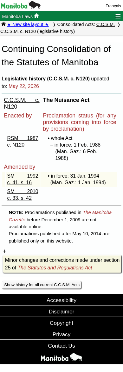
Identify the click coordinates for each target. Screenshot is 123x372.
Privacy (62, 334)
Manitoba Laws (20, 16)
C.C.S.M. (105, 24)
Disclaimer (61, 311)
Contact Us (61, 346)
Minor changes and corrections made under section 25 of (62, 263)
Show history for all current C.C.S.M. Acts (42, 284)
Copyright (61, 323)
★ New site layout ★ (28, 24)
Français (113, 5)
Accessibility (61, 300)
